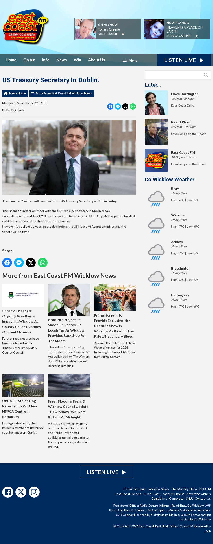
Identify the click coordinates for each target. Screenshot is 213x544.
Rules (147, 494)
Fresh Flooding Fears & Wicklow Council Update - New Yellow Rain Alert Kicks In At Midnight (69, 396)
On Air (29, 59)
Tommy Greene (109, 29)
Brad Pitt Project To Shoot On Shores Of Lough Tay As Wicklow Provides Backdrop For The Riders (69, 313)
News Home (17, 93)
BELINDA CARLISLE (179, 35)
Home (11, 59)
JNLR (189, 498)
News (62, 59)
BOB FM (205, 489)
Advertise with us (198, 494)
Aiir (208, 531)
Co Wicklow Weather (169, 179)
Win (77, 59)
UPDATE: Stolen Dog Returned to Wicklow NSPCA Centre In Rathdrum (23, 396)
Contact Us (203, 498)
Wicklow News (158, 489)
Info (46, 59)
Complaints (159, 498)
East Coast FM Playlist (169, 494)
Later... (153, 85)
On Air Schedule (135, 489)
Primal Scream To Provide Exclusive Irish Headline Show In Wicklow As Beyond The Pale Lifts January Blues (115, 311)
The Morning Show (184, 489)
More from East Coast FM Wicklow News (64, 93)
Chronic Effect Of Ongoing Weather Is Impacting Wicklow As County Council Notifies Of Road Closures (23, 309)
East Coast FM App (128, 494)
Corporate (176, 498)
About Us (96, 59)
